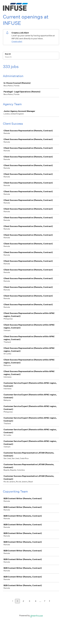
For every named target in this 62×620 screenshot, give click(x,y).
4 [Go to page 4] (35, 601)
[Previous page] (12, 601)
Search (8, 54)
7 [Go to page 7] (44, 601)
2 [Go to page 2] (23, 601)
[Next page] (49, 601)
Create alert (17, 41)
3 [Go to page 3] (29, 601)
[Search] (31, 57)
